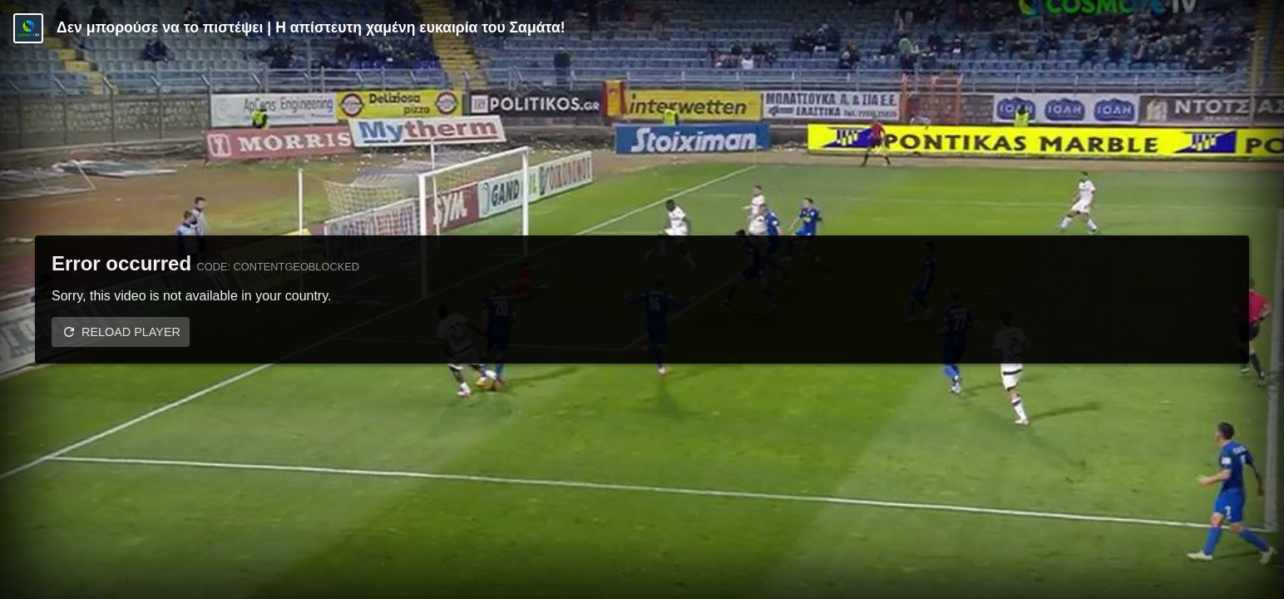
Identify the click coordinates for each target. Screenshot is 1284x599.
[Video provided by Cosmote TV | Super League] (28, 28)
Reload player (130, 332)
